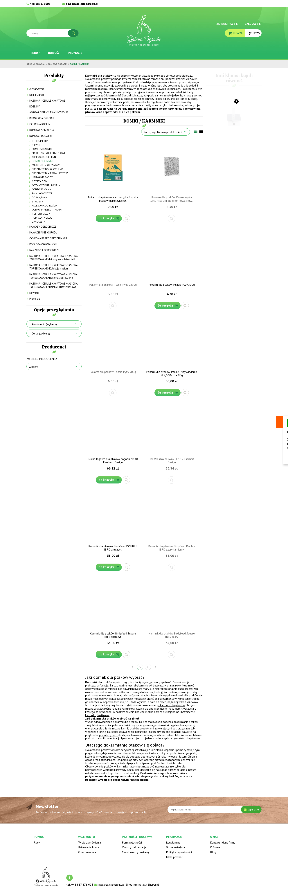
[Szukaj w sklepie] (53, 33)
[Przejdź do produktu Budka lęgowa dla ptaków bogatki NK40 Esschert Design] (112, 428)
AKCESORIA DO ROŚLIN (44, 205)
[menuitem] (35, 53)
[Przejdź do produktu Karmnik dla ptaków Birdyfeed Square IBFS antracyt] (112, 603)
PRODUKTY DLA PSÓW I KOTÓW (50, 173)
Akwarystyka (36, 89)
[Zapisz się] (251, 809)
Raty (37, 842)
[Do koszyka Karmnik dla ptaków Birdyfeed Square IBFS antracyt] (109, 654)
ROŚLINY (34, 106)
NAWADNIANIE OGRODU (43, 232)
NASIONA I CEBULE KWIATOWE (47, 100)
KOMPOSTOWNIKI (42, 149)
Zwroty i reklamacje (134, 847)
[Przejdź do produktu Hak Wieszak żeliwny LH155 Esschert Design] (171, 428)
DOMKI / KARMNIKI (42, 161)
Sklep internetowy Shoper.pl (142, 884)
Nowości (34, 292)
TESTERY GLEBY (41, 213)
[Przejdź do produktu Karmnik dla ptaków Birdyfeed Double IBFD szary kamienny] (171, 516)
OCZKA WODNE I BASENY (46, 185)
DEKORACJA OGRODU (41, 118)
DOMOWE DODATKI (40, 136)
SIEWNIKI (37, 145)
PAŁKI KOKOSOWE (42, 193)
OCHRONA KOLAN (41, 189)
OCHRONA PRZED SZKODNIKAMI (48, 238)
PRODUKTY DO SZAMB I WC (47, 169)
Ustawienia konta (88, 847)
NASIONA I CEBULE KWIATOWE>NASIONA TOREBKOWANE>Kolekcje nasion (53, 266)
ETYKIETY (37, 201)
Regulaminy (173, 842)
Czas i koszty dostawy (135, 852)
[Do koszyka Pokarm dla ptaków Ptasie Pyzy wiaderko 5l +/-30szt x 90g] (167, 392)
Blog (213, 852)
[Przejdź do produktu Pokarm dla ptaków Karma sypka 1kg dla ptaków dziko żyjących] (112, 167)
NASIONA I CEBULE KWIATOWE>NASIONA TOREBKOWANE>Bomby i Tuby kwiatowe (53, 285)
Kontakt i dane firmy (222, 842)
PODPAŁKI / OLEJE (42, 217)
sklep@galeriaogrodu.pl (82, 4)
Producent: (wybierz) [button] (44, 324)
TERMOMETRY (40, 141)
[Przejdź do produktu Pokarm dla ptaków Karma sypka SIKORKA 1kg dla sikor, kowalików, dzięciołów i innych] (171, 167)
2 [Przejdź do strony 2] (148, 667)
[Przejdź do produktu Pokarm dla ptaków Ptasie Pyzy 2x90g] (112, 254)
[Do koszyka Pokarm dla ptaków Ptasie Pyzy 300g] (167, 305)
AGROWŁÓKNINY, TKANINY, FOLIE (48, 112)
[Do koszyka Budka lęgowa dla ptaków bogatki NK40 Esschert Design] (109, 480)
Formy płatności (132, 842)
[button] (126, 218)
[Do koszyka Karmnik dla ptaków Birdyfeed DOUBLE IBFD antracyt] (109, 567)
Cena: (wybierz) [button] (41, 333)
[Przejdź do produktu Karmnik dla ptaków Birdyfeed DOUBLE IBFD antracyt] (112, 516)
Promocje (34, 298)
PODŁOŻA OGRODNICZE (43, 244)
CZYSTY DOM (39, 181)
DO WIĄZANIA (40, 197)
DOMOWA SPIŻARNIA (41, 130)
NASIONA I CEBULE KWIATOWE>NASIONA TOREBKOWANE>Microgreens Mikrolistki (53, 257)
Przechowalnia (87, 852)
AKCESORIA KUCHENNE (44, 157)
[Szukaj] (73, 33)
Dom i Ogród (36, 94)
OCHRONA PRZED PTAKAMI (47, 209)
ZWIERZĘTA (38, 221)
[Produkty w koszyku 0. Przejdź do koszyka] (235, 33)
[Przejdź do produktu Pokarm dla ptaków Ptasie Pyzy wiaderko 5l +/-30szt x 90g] (171, 341)
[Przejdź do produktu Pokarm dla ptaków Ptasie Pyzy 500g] (112, 341)
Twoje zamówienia (89, 842)
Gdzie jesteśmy (175, 847)
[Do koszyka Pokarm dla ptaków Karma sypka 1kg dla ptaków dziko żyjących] (109, 218)
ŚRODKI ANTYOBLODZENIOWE (49, 153)
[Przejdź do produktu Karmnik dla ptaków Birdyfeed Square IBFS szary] (171, 603)
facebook (69, 878)
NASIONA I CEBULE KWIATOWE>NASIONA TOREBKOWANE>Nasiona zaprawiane (53, 276)
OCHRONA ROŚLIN (39, 124)
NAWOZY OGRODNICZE (42, 226)
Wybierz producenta (41, 358)
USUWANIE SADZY (42, 177)
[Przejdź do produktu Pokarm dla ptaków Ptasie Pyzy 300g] (171, 254)
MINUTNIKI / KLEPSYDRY (46, 165)
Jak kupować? (174, 857)
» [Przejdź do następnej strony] (156, 667)
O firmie (215, 847)
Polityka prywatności (179, 852)
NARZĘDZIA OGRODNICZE (44, 250)
